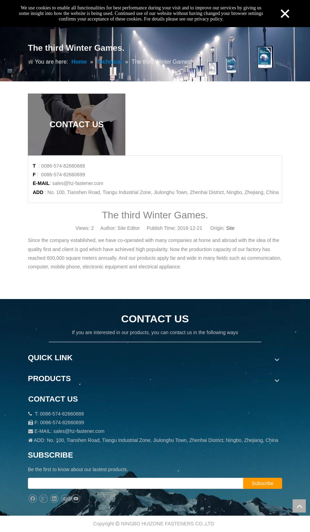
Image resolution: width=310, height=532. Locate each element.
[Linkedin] (54, 498)
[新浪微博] (65, 498)
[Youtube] (75, 498)
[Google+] (43, 498)
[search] (142, 483)
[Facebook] (32, 498)
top (299, 506)
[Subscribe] (262, 483)
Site (230, 228)
